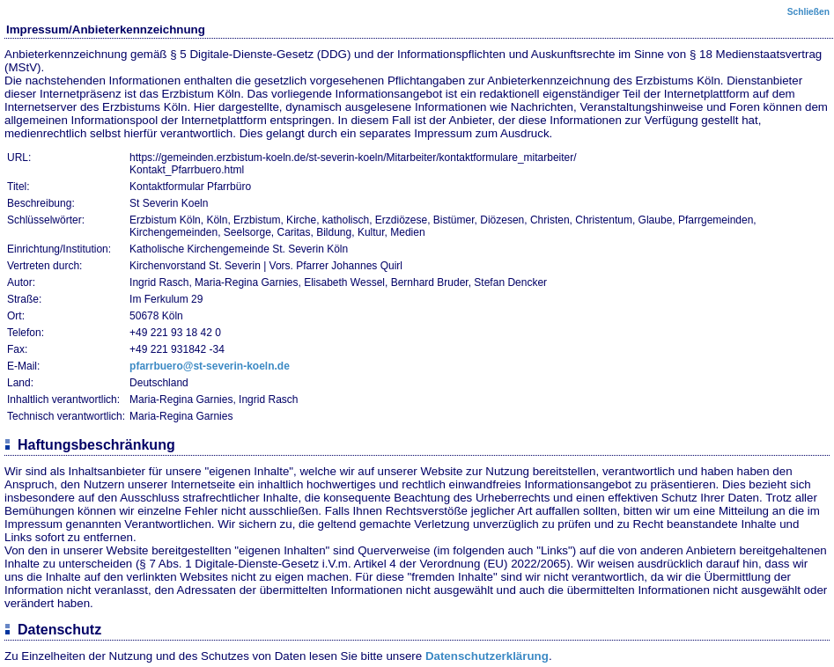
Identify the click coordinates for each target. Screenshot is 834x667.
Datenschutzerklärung (487, 656)
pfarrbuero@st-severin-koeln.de (209, 366)
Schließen (808, 12)
